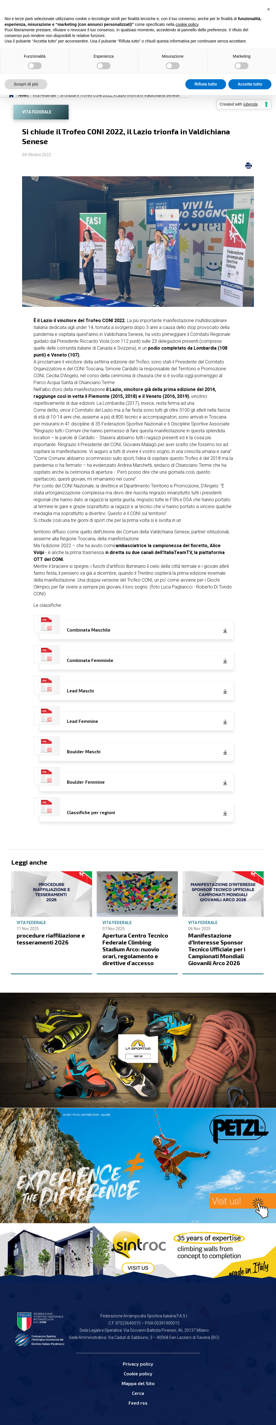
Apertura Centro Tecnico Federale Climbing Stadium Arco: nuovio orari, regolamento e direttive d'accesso (135, 949)
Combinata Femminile (76, 657)
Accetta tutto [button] (250, 84)
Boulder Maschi (69, 748)
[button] (268, 9)
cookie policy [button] (187, 24)
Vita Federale (36, 112)
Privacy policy (138, 1363)
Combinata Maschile (74, 627)
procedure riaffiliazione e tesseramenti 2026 (51, 939)
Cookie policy (138, 1373)
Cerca (138, 1393)
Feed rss (138, 1402)
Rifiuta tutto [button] (206, 84)
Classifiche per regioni (77, 809)
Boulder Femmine (72, 779)
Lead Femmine (68, 718)
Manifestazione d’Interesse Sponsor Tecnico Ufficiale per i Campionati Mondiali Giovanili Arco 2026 (216, 949)
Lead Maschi (66, 687)
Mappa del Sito (138, 1383)
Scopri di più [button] (26, 84)
